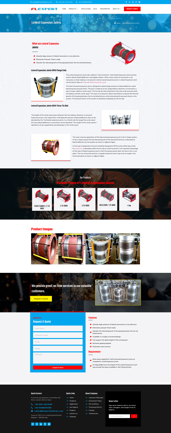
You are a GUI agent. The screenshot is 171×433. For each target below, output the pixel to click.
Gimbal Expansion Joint (97, 82)
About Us (117, 9)
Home (64, 9)
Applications (86, 9)
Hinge (85, 82)
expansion (79, 148)
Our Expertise (105, 9)
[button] (118, 292)
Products (73, 9)
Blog (95, 9)
